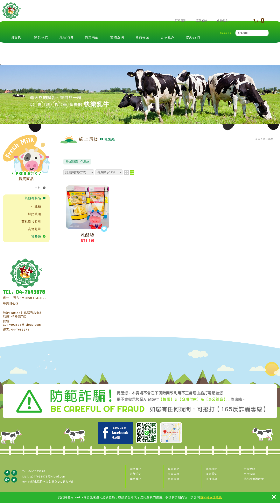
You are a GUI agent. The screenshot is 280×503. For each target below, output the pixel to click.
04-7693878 (30, 292)
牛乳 (38, 188)
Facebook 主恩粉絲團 (115, 433)
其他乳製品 (33, 198)
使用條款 (249, 473)
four (132, 172)
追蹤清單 (211, 478)
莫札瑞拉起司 (31, 221)
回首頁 (16, 49)
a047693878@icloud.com (22, 324)
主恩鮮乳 (19, 19)
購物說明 (117, 49)
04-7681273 (20, 329)
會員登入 (219, 21)
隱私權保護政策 (211, 497)
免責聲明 (249, 468)
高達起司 (34, 229)
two (126, 172)
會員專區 (142, 49)
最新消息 (67, 49)
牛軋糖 (36, 206)
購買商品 (92, 49)
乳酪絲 (36, 236)
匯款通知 (198, 21)
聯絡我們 (193, 49)
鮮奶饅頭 (34, 214)
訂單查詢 (177, 21)
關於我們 (41, 49)
